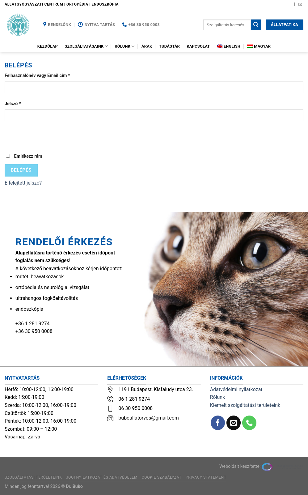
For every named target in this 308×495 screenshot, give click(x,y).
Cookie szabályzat (162, 477)
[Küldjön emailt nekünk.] (300, 4)
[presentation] (52, 141)
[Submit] (256, 24)
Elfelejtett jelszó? (23, 183)
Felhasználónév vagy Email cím (37, 75)
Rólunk (124, 46)
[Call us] (249, 423)
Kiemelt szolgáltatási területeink (245, 405)
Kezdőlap (47, 46)
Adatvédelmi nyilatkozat (236, 389)
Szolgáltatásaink (86, 46)
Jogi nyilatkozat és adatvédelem (101, 477)
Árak (146, 46)
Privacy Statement (206, 477)
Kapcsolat (198, 46)
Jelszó (13, 103)
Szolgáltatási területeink (33, 477)
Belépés (21, 170)
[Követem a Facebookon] (294, 4)
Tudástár (169, 46)
